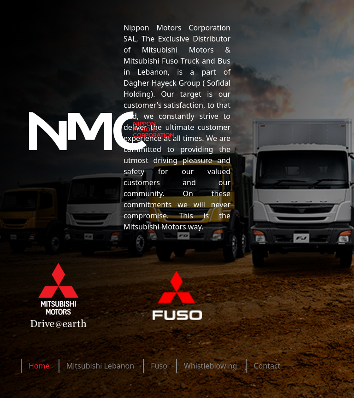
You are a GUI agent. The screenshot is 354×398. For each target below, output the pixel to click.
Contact (267, 366)
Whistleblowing (210, 366)
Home (39, 366)
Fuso (159, 366)
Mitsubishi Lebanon (100, 366)
